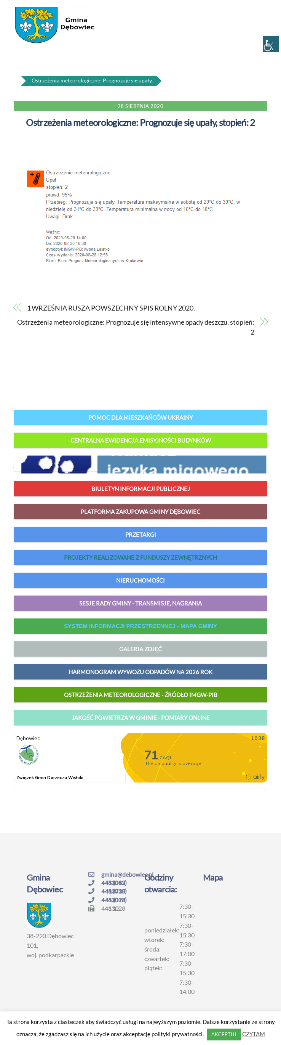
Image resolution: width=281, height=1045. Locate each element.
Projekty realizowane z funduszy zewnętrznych (140, 557)
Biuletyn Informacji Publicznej (140, 488)
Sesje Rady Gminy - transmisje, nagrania (140, 603)
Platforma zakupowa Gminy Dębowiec (140, 511)
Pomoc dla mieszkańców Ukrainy (140, 417)
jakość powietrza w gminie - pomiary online (141, 717)
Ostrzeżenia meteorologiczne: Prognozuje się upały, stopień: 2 (140, 122)
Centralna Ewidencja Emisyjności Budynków (140, 440)
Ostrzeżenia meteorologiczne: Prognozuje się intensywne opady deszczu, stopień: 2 (135, 327)
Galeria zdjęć (140, 649)
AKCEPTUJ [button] (223, 1034)
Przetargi (140, 534)
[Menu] (262, 10)
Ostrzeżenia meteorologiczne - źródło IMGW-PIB (140, 694)
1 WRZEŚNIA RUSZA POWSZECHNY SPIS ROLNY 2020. (111, 308)
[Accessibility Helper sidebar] (271, 44)
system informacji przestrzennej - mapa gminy (140, 626)
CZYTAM (253, 1034)
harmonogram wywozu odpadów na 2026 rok (140, 671)
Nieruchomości (140, 580)
